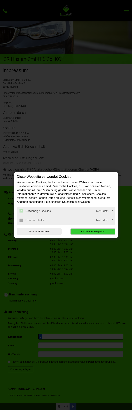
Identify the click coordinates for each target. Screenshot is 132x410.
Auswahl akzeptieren (39, 231)
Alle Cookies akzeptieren (93, 231)
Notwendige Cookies (35, 211)
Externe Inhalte (31, 220)
